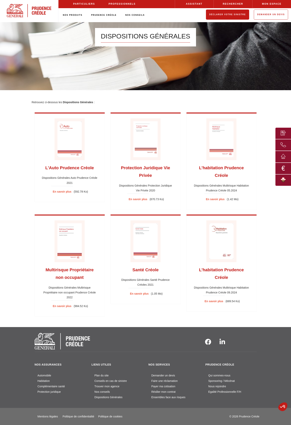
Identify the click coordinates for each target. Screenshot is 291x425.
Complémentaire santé (51, 386)
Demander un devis (163, 375)
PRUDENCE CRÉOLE (104, 15)
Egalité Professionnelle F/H (224, 391)
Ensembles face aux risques (168, 397)
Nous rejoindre (217, 386)
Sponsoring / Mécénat (221, 380)
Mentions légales (48, 416)
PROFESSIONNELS (122, 4)
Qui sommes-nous (219, 375)
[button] (282, 406)
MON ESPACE (271, 4)
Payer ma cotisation (163, 386)
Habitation (44, 380)
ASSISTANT (194, 4)
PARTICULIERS (84, 4)
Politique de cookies (110, 416)
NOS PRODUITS (72, 15)
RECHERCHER (233, 4)
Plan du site (101, 375)
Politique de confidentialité (78, 416)
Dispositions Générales (108, 397)
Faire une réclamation (164, 380)
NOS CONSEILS (135, 15)
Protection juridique (49, 391)
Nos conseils (102, 391)
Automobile (44, 375)
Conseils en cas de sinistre (110, 380)
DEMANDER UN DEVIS (271, 14)
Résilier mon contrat (163, 391)
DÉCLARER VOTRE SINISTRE (227, 14)
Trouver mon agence (107, 386)
